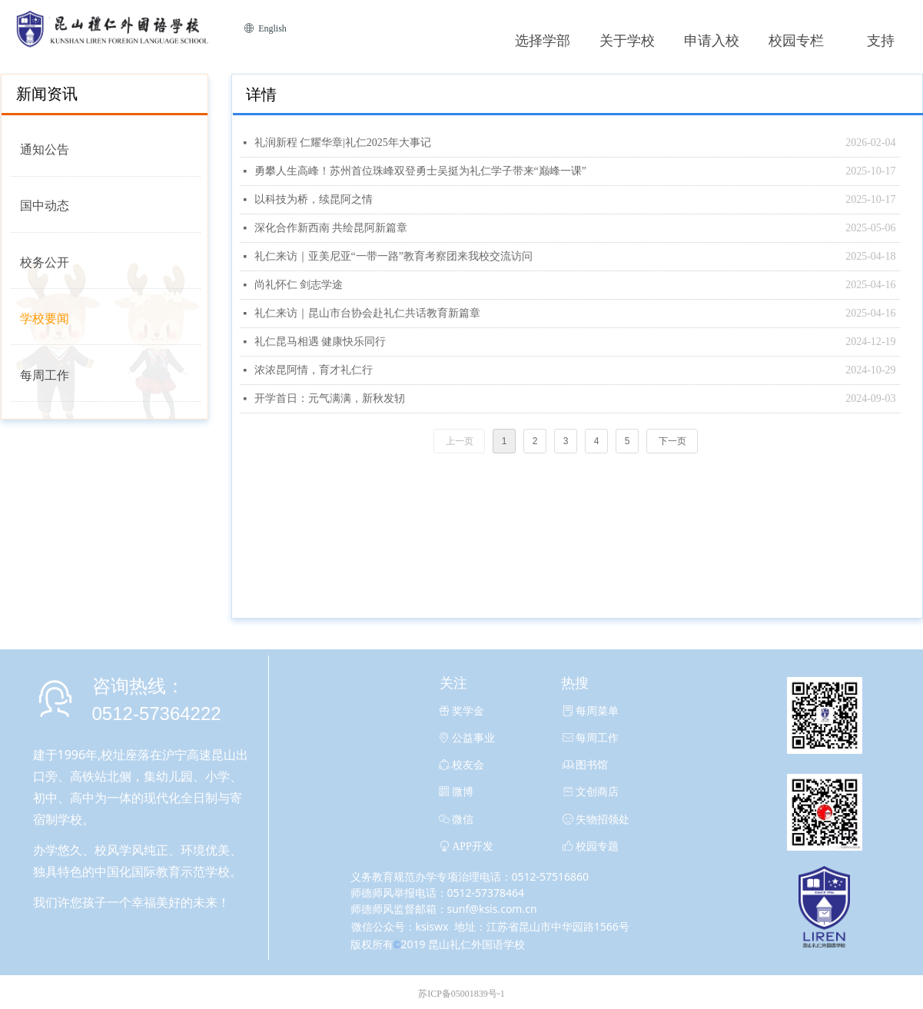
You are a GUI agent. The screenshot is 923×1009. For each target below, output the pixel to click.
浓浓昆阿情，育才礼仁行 (313, 370)
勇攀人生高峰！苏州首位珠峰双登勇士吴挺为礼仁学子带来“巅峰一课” (420, 171)
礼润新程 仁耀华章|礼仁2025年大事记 (342, 142)
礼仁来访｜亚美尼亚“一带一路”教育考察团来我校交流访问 (393, 256)
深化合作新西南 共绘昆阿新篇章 (331, 228)
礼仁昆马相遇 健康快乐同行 (320, 341)
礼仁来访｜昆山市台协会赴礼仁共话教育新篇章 (367, 313)
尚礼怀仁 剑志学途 (299, 284)
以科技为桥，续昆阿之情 (313, 199)
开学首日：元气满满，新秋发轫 (329, 398)
